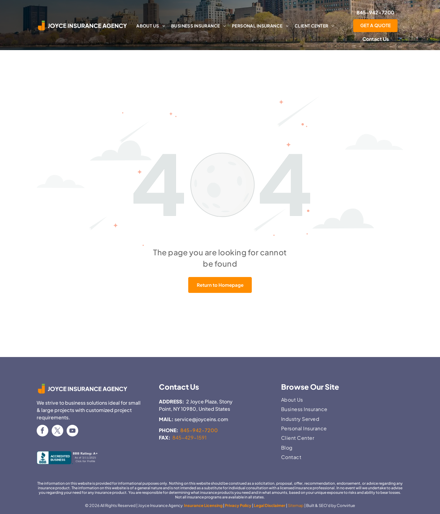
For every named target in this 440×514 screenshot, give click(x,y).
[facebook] (42, 431)
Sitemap (296, 505)
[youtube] (72, 431)
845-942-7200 (199, 430)
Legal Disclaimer (269, 505)
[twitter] (57, 431)
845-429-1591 (189, 437)
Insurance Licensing (202, 505)
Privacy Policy (238, 505)
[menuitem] (150, 26)
